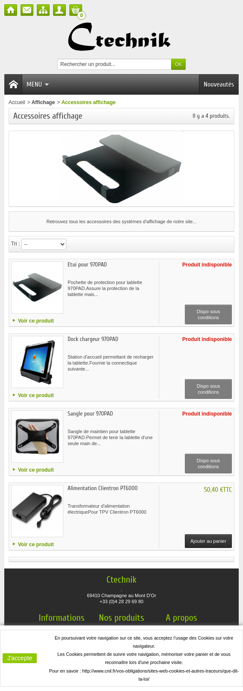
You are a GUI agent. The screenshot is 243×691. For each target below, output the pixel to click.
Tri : (15, 244)
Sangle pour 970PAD (90, 413)
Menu (38, 84)
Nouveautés (219, 84)
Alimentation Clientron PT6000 (103, 488)
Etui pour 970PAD (87, 264)
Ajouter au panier (208, 541)
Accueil (17, 102)
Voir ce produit (36, 321)
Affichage (43, 102)
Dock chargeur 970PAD (93, 339)
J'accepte (20, 658)
